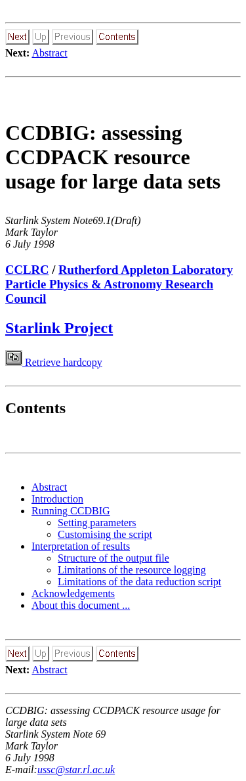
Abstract (49, 52)
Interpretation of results (80, 546)
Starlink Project (59, 327)
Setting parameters (97, 522)
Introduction (57, 498)
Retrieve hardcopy (53, 362)
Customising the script (105, 534)
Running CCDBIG (70, 510)
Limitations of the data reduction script (139, 581)
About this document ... (80, 605)
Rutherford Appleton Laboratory (145, 270)
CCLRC (27, 270)
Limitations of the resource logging (132, 569)
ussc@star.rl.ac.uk (76, 769)
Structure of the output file (113, 558)
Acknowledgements (73, 593)
